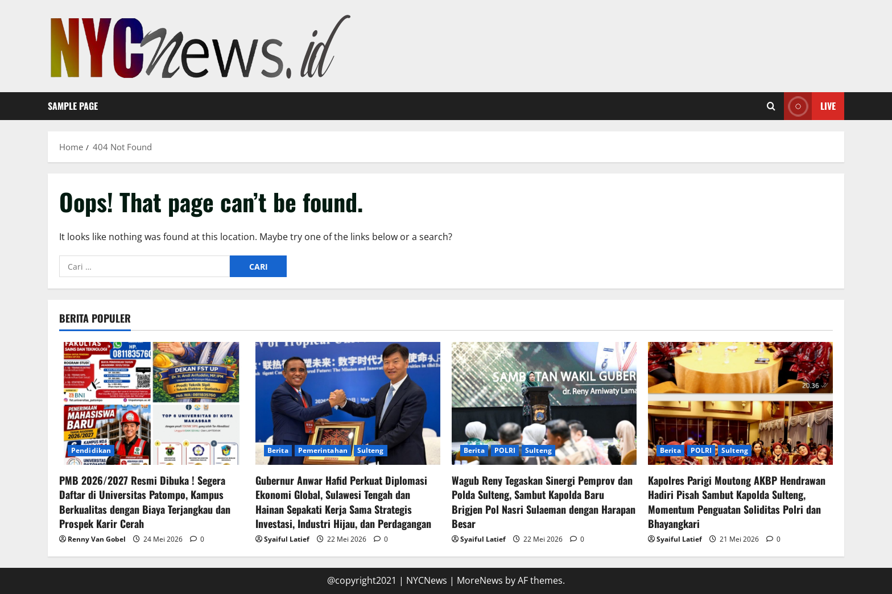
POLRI (505, 450)
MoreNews (480, 580)
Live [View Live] (810, 106)
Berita (277, 450)
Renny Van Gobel (97, 539)
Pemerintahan (323, 450)
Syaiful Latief (286, 539)
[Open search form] (771, 106)
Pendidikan (91, 450)
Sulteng (370, 450)
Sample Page (73, 106)
